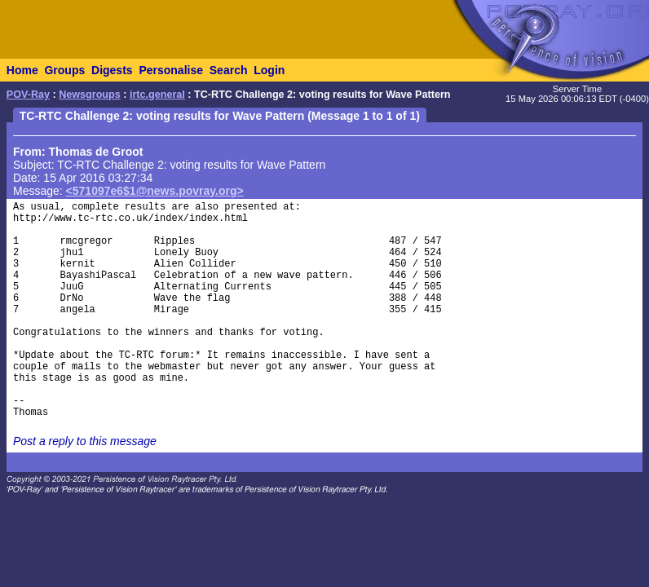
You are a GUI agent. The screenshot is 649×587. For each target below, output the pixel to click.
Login (269, 70)
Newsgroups (90, 94)
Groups (64, 70)
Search (229, 70)
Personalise (171, 70)
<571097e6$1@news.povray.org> (155, 190)
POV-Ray (28, 94)
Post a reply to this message (85, 441)
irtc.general (157, 94)
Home (22, 70)
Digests (112, 70)
